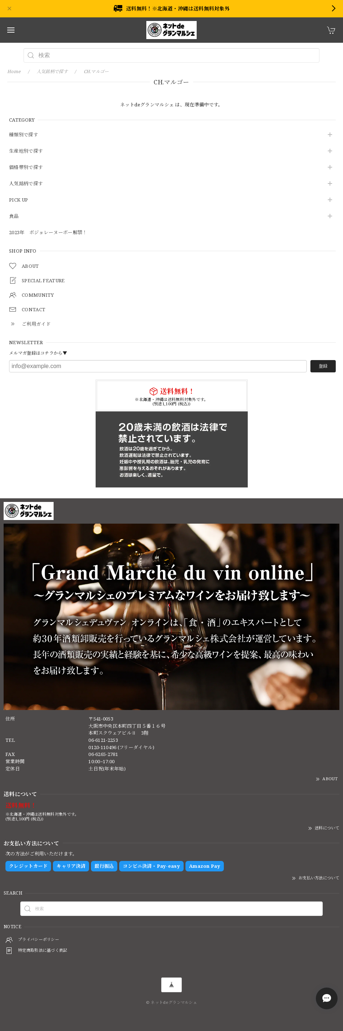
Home (14, 71)
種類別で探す (23, 135)
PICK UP (18, 200)
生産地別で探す (26, 151)
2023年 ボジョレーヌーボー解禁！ (48, 233)
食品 (14, 216)
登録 (323, 366)
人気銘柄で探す (26, 184)
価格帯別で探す (26, 167)
